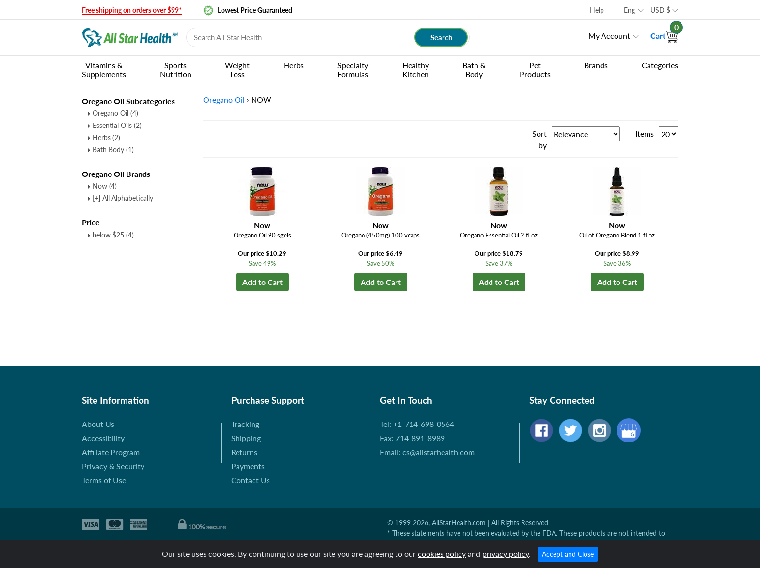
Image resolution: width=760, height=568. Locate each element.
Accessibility (103, 437)
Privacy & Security (113, 466)
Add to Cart (262, 281)
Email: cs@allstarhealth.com (427, 452)
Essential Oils (117, 125)
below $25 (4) (113, 235)
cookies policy (442, 553)
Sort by (539, 139)
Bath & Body (474, 70)
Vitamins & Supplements (104, 70)
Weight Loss (237, 70)
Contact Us (250, 480)
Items (644, 133)
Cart (664, 35)
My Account (609, 35)
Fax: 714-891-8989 (412, 437)
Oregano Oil (115, 113)
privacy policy (505, 553)
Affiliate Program (111, 452)
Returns (244, 452)
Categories (660, 65)
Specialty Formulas (352, 70)
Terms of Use (104, 480)
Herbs (294, 65)
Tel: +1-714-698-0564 (417, 423)
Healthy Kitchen (415, 70)
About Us (98, 423)
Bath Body (113, 149)
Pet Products (535, 70)
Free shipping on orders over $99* (132, 10)
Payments (248, 466)
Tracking (245, 423)
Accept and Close (568, 554)
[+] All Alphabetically (123, 198)
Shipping (246, 437)
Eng (629, 10)
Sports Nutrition (175, 70)
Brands (596, 65)
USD (660, 10)
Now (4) (105, 186)
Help (597, 10)
